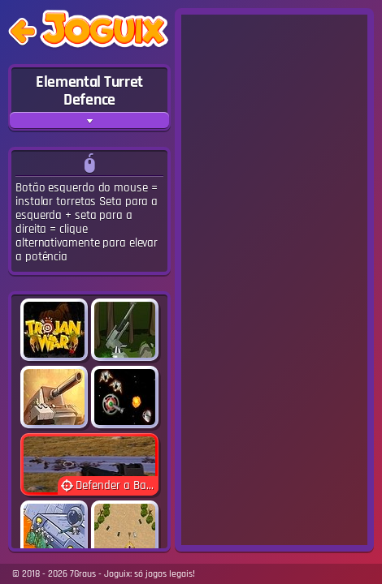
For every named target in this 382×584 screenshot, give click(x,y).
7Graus (83, 574)
